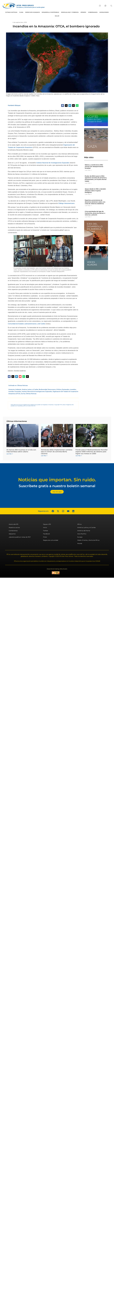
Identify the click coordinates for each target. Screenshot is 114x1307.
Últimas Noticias (11, 12)
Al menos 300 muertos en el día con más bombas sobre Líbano (21, 451)
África (79, 524)
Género (83, 12)
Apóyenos (12, 534)
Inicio (45, 527)
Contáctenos (13, 530)
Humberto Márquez (14, 105)
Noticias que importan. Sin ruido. (57, 480)
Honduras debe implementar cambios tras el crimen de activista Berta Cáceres (56, 451)
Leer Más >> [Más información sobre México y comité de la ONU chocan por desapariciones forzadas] (88, 170)
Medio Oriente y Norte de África (88, 540)
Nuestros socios (14, 527)
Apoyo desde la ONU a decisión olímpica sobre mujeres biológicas (95, 190)
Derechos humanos (32, 12)
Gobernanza (93, 12)
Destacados (65, 389)
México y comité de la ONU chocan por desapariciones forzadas (94, 166)
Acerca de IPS (13, 524)
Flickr (45, 537)
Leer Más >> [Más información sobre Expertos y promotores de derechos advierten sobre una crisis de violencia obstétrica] (88, 205)
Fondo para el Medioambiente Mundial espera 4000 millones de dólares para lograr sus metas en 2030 (91, 451)
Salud (57, 16)
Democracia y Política (54, 389)
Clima (21, 12)
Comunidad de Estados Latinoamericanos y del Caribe (26, 324)
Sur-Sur (23, 393)
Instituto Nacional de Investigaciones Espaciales (52, 163)
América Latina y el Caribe (30, 389)
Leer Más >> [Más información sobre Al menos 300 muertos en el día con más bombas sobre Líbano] (9, 453)
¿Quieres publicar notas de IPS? (20, 537)
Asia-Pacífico (81, 534)
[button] (111, 5)
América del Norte (83, 530)
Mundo (79, 543)
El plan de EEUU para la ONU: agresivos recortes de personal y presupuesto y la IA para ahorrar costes (96, 178)
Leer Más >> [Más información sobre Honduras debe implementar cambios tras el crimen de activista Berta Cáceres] (44, 455)
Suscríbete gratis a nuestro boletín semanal (57, 486)
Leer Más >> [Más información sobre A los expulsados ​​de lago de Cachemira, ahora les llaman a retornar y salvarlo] (88, 217)
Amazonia (11, 389)
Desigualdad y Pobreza (70, 12)
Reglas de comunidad (50, 540)
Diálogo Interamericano (66, 203)
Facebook (46, 534)
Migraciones (104, 12)
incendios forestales (14, 391)
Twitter (45, 530)
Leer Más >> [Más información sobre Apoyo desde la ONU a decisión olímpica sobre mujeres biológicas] (88, 194)
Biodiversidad (43, 389)
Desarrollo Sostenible (50, 12)
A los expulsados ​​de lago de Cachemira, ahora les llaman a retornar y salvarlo (95, 213)
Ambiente (18, 389)
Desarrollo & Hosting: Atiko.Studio (57, 569)
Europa (79, 537)
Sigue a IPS (47, 524)
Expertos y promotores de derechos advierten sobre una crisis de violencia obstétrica (95, 201)
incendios (73, 389)
